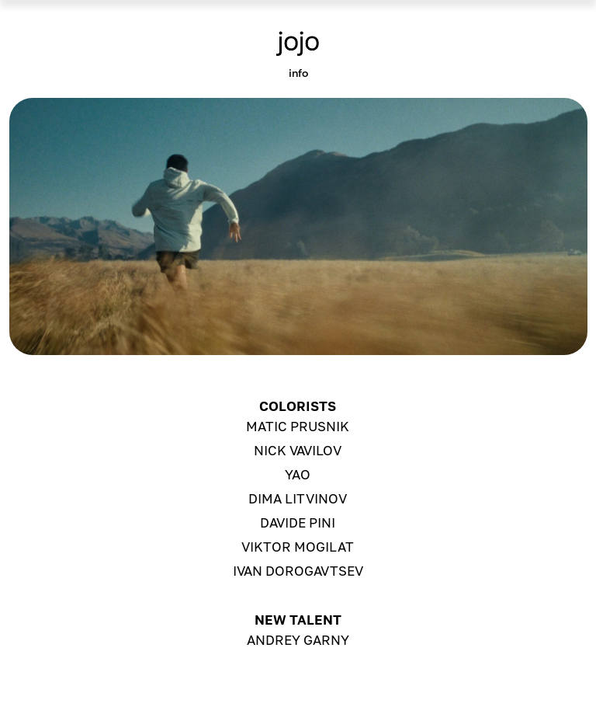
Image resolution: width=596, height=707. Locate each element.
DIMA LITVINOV (297, 498)
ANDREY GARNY (298, 640)
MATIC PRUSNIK (297, 426)
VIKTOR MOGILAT (297, 546)
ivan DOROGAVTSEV (298, 570)
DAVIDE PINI (297, 522)
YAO (297, 474)
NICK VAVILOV (297, 450)
